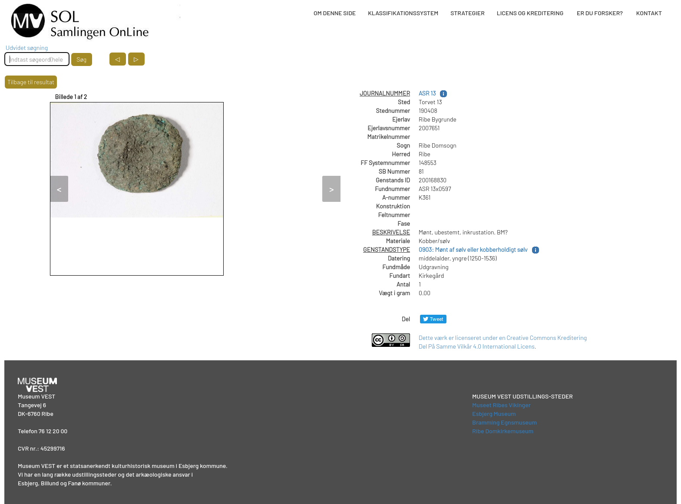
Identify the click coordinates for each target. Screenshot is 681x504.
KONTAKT (649, 12)
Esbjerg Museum (494, 413)
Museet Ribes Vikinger (501, 404)
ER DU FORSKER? (600, 12)
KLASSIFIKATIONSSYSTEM (403, 12)
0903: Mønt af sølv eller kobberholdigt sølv (473, 249)
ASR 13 (427, 93)
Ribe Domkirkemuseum (502, 431)
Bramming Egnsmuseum (504, 422)
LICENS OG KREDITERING (530, 12)
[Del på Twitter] (433, 319)
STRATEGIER (467, 12)
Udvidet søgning (27, 47)
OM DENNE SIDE (335, 12)
